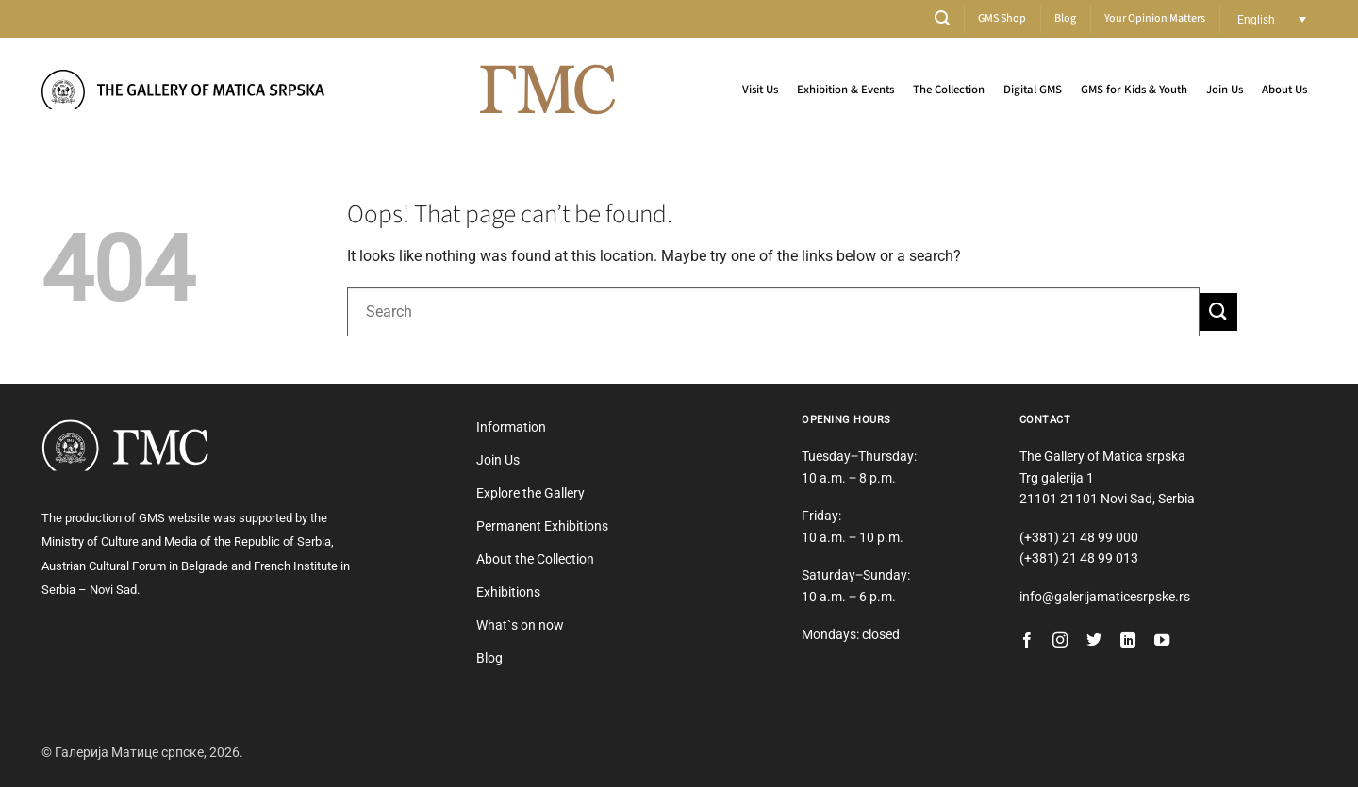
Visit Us (760, 89)
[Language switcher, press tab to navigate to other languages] (1272, 19)
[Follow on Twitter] (1093, 640)
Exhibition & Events (845, 89)
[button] (942, 18)
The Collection (949, 89)
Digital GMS (1032, 89)
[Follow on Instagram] (1060, 640)
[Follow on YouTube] (1161, 640)
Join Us (1224, 89)
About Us (1284, 89)
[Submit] (1218, 311)
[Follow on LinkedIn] (1127, 640)
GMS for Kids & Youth (1134, 89)
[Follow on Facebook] (1027, 640)
